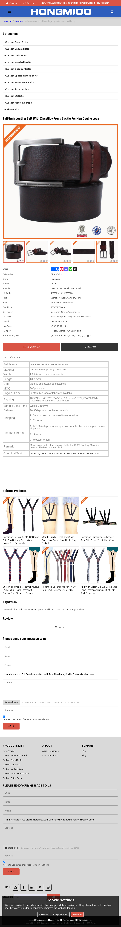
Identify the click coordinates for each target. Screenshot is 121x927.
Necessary (40, 920)
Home (6, 21)
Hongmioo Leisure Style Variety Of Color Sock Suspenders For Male (58, 588)
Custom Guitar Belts (12, 778)
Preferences (67, 920)
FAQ (84, 751)
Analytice (53, 920)
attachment (11, 702)
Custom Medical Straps (13, 769)
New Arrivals (8, 751)
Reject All (43, 914)
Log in (21, 3)
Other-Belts (18, 21)
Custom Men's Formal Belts (16, 755)
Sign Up (30, 3)
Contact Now (33, 347)
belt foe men (30, 609)
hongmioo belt (77, 609)
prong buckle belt (46, 609)
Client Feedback (50, 755)
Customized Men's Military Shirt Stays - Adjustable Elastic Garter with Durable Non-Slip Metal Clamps (21, 590)
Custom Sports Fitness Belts (16, 773)
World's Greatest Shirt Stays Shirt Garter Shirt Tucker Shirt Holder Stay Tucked (59, 540)
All (11, 21)
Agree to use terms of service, (26, 718)
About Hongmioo (50, 751)
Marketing (81, 920)
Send (11, 726)
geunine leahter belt (13, 609)
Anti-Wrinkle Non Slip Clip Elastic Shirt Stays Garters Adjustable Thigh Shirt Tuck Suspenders (99, 590)
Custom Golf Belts (11, 764)
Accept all (77, 914)
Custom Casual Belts (12, 760)
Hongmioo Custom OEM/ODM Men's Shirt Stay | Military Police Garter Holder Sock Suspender (21, 540)
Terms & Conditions (40, 719)
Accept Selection (60, 914)
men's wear (62, 609)
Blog (84, 755)
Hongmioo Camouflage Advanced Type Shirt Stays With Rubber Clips (97, 538)
